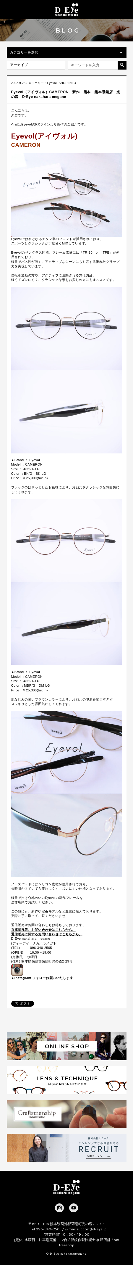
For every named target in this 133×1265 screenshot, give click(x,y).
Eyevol (52, 83)
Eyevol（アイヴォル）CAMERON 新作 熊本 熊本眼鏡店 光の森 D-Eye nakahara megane (65, 94)
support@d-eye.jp (91, 1229)
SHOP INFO (67, 83)
